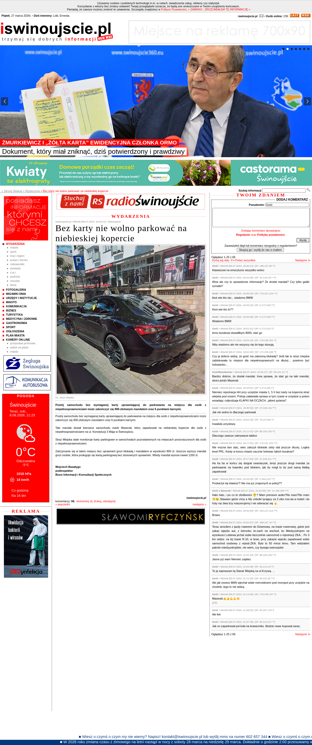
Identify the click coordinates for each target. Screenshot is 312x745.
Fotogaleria (16, 289)
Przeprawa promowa (22, 343)
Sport (13, 251)
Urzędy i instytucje (21, 298)
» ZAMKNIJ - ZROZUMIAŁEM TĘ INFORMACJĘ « (219, 9)
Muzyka (15, 280)
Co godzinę (20, 490)
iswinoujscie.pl (196, 497)
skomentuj (82, 501)
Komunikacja (16, 306)
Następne (301, 260)
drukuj (97, 501)
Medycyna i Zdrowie (21, 318)
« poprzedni (62, 504)
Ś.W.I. (13, 272)
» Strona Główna (12, 191)
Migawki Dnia (16, 293)
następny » (199, 504)
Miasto (14, 247)
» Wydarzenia (31, 191)
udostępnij (109, 501)
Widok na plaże (19, 347)
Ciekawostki (17, 264)
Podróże (15, 276)
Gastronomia (16, 322)
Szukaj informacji (249, 190)
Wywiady (15, 268)
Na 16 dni (18, 496)
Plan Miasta (15, 335)
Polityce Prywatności (174, 9)
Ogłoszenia (15, 331)
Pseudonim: (257, 204)
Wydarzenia (15, 243)
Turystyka (14, 314)
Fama (13, 284)
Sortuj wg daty (221, 260)
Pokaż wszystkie (245, 260)
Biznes (11, 310)
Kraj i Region (17, 255)
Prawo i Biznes (19, 260)
